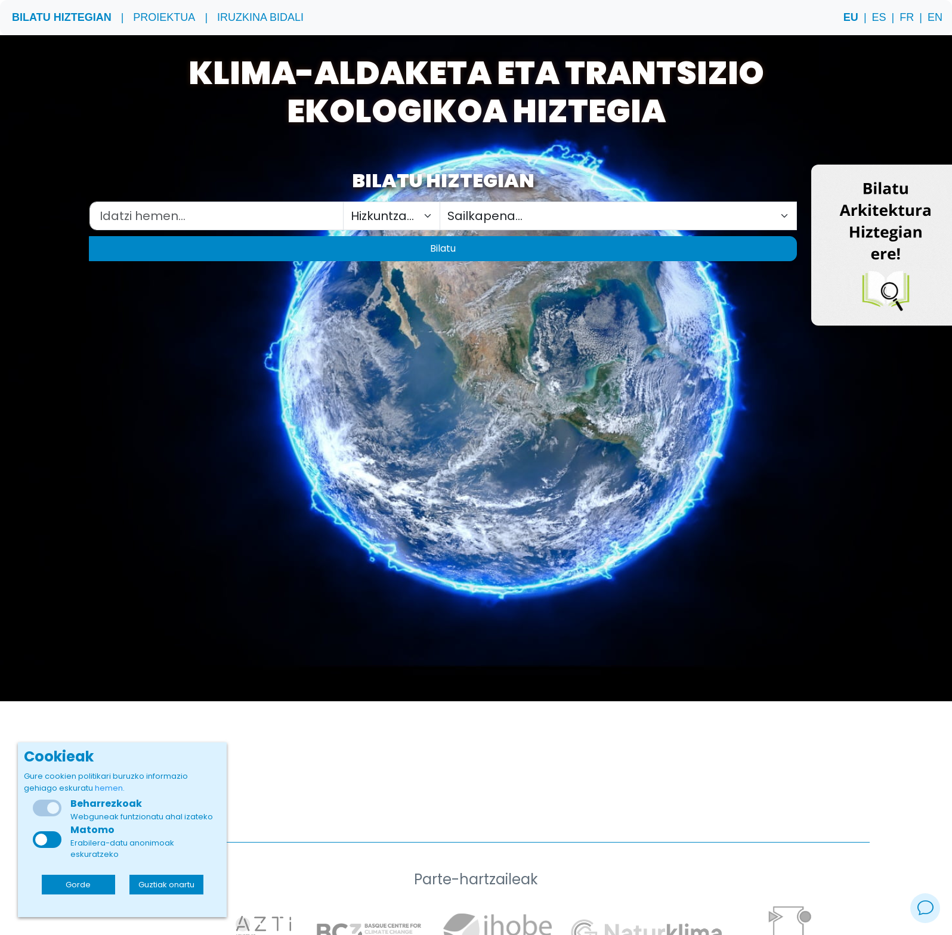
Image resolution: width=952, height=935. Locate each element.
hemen (109, 788)
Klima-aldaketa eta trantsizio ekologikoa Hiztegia (476, 93)
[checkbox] (47, 839)
